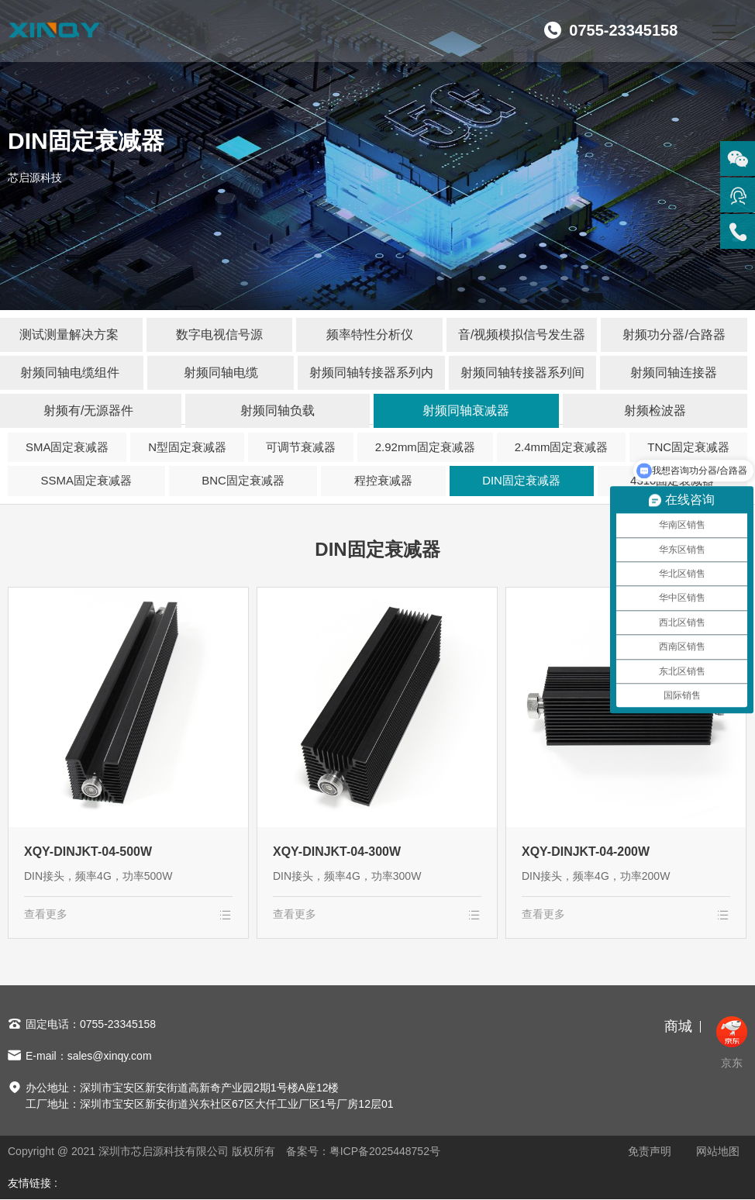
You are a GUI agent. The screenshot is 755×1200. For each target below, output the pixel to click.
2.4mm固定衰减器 (561, 446)
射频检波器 (655, 410)
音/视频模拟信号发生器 (521, 334)
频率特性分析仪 (369, 334)
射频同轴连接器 (673, 372)
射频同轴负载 (277, 410)
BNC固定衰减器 (243, 481)
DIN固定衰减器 (521, 481)
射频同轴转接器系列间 (522, 372)
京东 (731, 1043)
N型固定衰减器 (187, 446)
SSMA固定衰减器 (87, 481)
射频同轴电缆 (221, 372)
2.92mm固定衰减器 (425, 446)
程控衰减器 (383, 481)
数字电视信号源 (219, 334)
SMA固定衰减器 (67, 446)
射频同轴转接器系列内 (371, 372)
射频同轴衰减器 (465, 410)
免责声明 (649, 1152)
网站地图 (717, 1152)
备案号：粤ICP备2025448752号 (363, 1152)
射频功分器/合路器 (673, 334)
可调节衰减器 (301, 446)
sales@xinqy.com (109, 1056)
